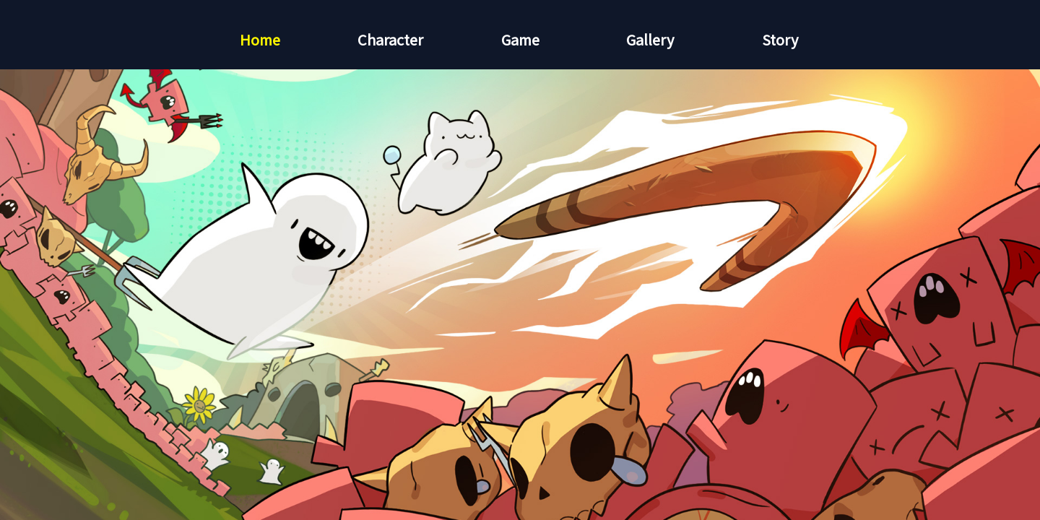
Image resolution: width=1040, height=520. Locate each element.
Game (520, 39)
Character (390, 39)
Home (260, 39)
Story (780, 39)
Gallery (650, 39)
